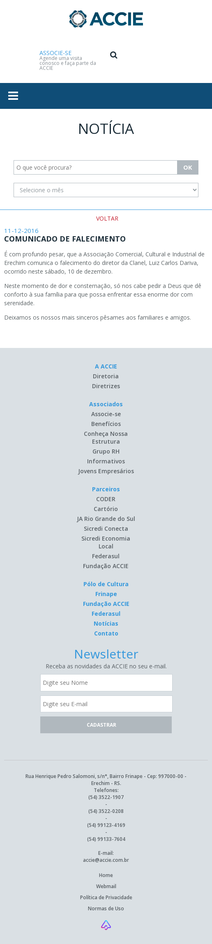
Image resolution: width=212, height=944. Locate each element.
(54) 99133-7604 (106, 839)
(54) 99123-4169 (106, 825)
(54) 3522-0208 (106, 811)
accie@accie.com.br (106, 860)
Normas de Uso (106, 908)
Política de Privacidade (106, 897)
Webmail (106, 886)
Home (106, 875)
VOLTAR (107, 218)
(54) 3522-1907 (106, 797)
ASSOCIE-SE (55, 53)
